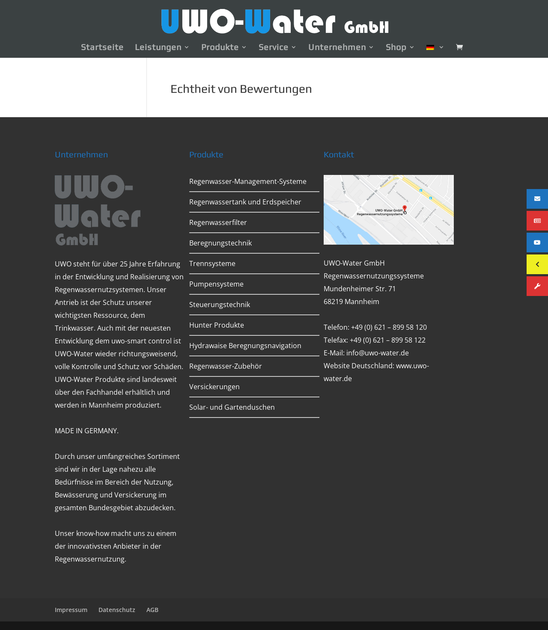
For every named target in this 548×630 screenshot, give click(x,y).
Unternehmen (337, 48)
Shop (396, 48)
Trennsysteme (212, 263)
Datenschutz (116, 610)
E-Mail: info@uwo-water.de (366, 353)
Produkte (220, 48)
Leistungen (158, 48)
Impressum (71, 610)
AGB (152, 610)
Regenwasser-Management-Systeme (248, 181)
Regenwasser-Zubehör (225, 366)
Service (274, 48)
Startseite (102, 48)
